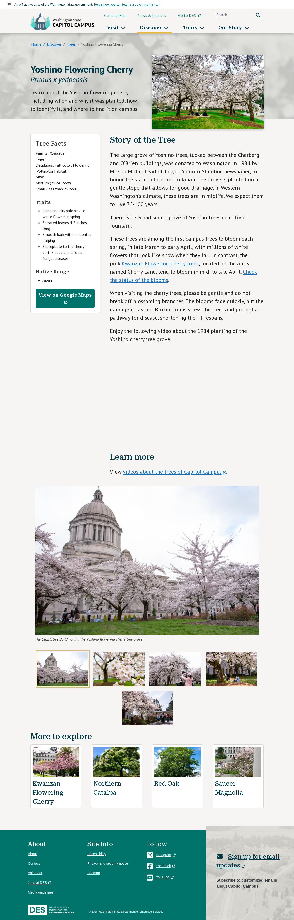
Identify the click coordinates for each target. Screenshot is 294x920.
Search (259, 14)
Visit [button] (113, 27)
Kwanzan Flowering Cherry (48, 792)
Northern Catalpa (107, 788)
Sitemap (93, 873)
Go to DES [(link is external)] (189, 15)
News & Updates (152, 15)
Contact (34, 863)
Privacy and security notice (107, 863)
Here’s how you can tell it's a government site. (126, 4)
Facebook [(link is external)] (165, 866)
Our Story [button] (230, 27)
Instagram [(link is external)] (166, 855)
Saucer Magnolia (229, 788)
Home (36, 44)
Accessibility (96, 854)
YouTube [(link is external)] (165, 877)
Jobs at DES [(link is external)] (39, 883)
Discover (54, 44)
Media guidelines (41, 892)
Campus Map (115, 15)
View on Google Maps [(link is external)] (65, 298)
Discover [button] (151, 27)
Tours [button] (190, 27)
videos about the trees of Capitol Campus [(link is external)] (174, 471)
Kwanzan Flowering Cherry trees (160, 263)
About (32, 854)
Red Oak (167, 783)
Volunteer (35, 873)
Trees (71, 44)
